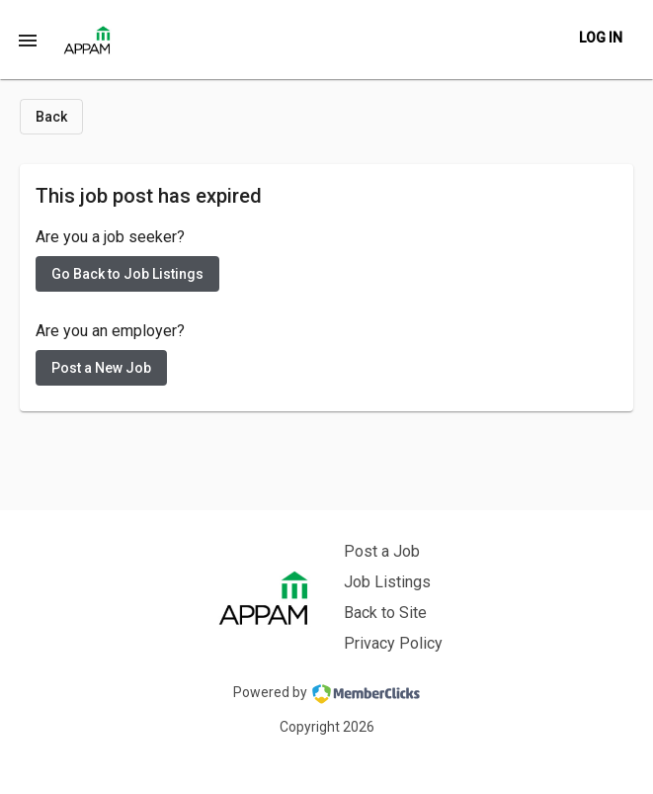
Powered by (326, 694)
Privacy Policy (393, 643)
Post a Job (382, 551)
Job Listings (387, 582)
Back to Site (385, 612)
